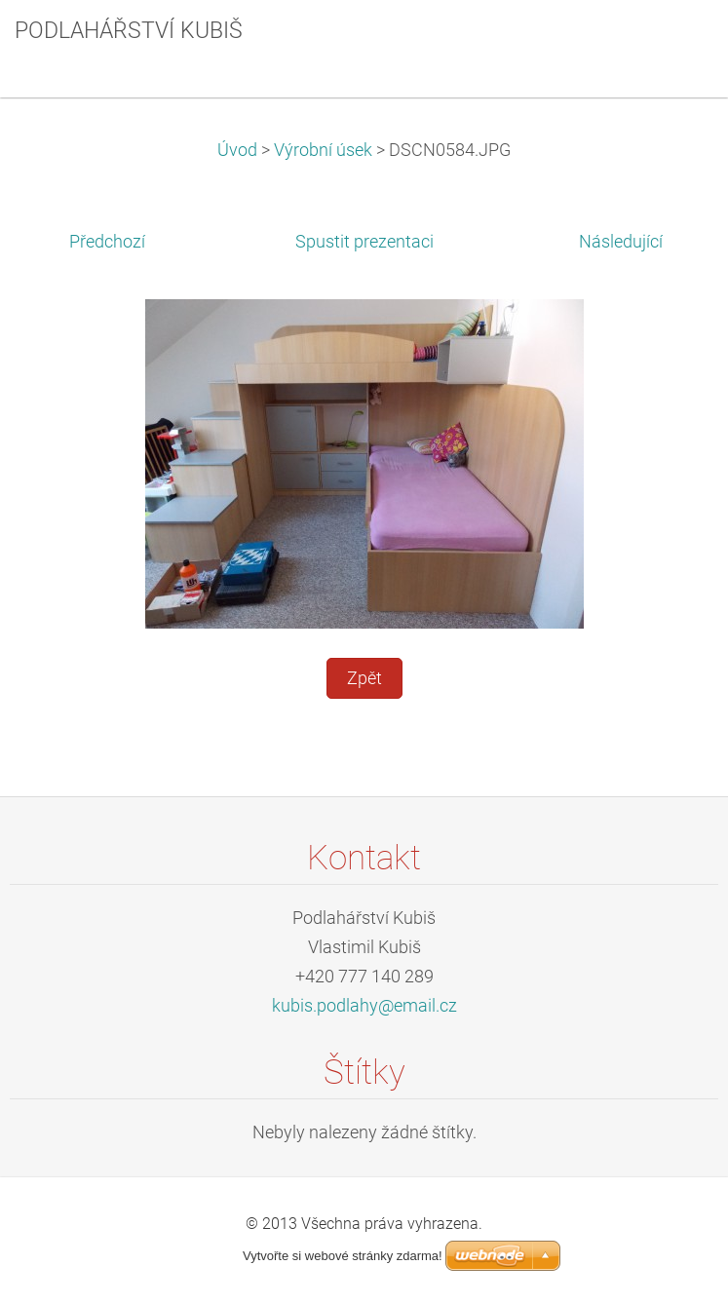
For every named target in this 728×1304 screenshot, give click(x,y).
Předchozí (107, 241)
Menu (674, 44)
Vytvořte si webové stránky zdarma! (342, 1255)
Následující (621, 241)
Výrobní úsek (323, 150)
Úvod (237, 150)
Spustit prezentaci (364, 241)
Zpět (364, 678)
